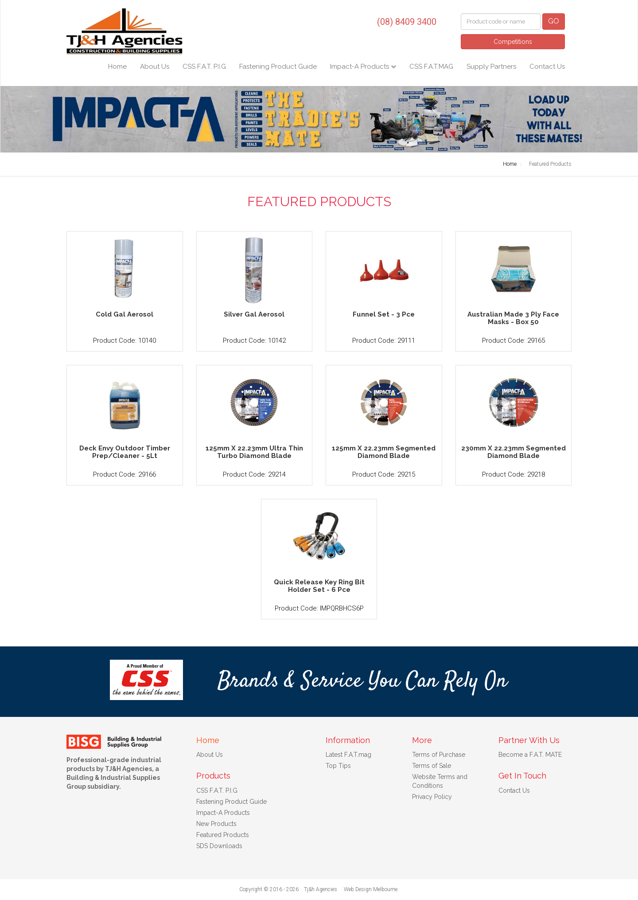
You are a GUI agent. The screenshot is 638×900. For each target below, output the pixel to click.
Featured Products (222, 834)
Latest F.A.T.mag (348, 754)
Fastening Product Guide (278, 66)
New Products (216, 823)
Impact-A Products (360, 66)
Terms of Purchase (438, 754)
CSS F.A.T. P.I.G (204, 66)
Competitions (513, 41)
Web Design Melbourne (370, 889)
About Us (154, 66)
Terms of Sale (431, 765)
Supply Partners (491, 66)
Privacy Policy (432, 796)
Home (117, 66)
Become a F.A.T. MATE (530, 754)
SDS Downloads (219, 845)
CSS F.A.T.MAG (431, 66)
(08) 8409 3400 (406, 21)
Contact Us (547, 66)
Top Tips (338, 765)
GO (553, 21)
